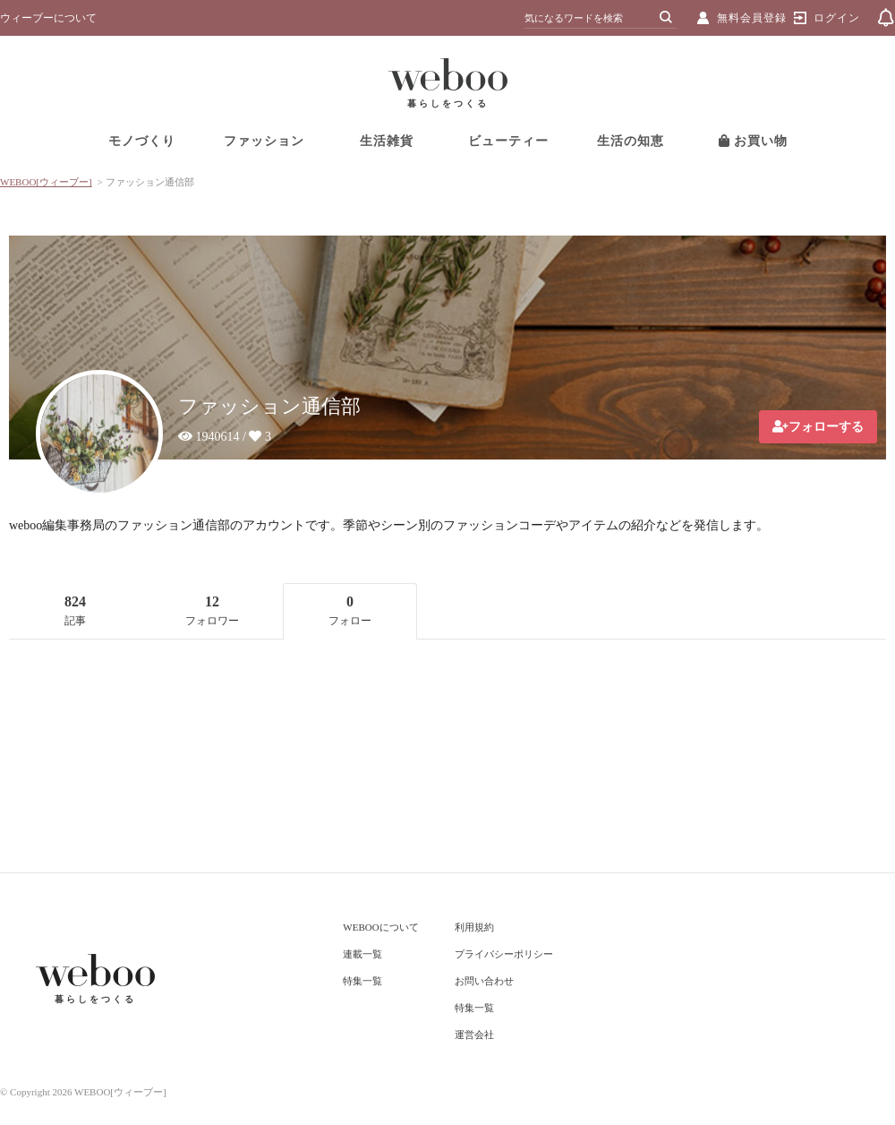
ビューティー (508, 141)
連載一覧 (362, 954)
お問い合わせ (484, 980)
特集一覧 (362, 980)
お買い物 (753, 141)
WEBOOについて (380, 927)
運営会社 (474, 1034)
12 (212, 610)
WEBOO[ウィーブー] (46, 181)
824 (75, 610)
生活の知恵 (630, 141)
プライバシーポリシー (504, 954)
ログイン (837, 18)
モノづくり (141, 141)
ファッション (264, 141)
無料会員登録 (752, 18)
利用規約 (474, 927)
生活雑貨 (386, 141)
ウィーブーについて (48, 18)
